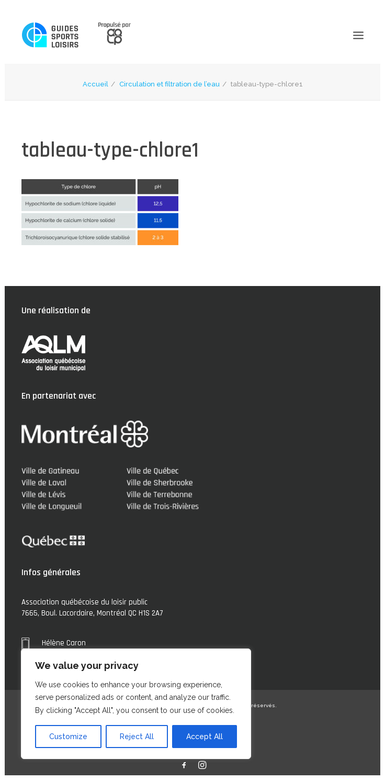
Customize (68, 736)
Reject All (137, 736)
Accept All (204, 736)
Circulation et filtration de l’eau (169, 84)
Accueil (95, 84)
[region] (136, 704)
